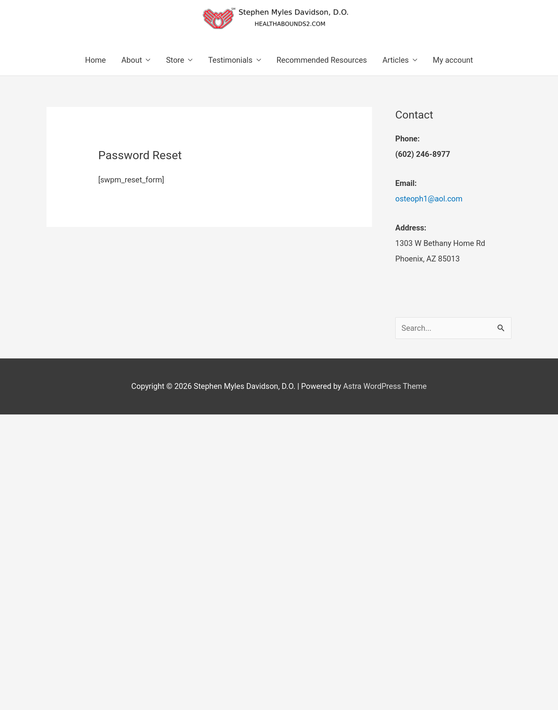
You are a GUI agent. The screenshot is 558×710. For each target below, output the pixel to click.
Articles (395, 60)
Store (175, 60)
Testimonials (230, 60)
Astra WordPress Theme (385, 386)
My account (453, 60)
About (131, 60)
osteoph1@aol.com (429, 198)
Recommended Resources (322, 60)
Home (95, 60)
